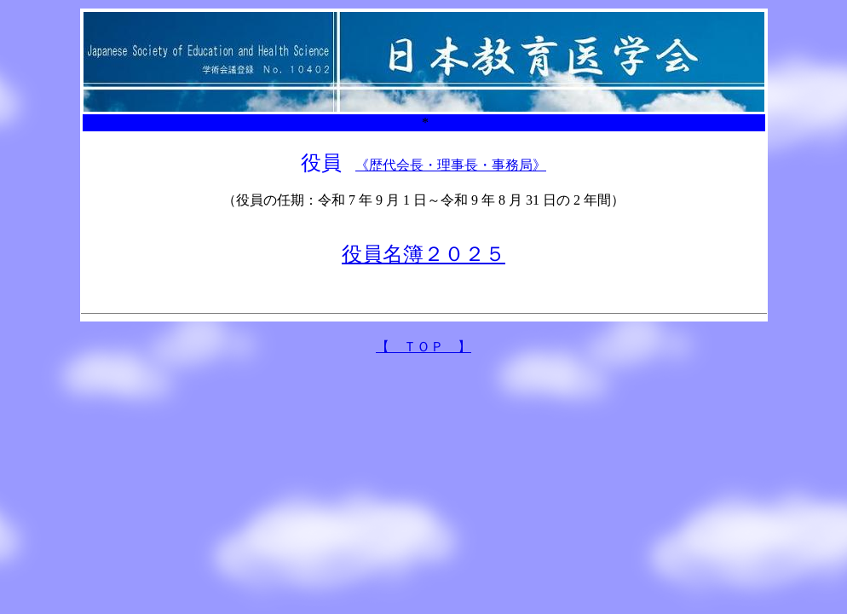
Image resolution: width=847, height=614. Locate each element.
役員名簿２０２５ (423, 254)
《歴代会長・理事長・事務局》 (450, 165)
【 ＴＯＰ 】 (423, 346)
